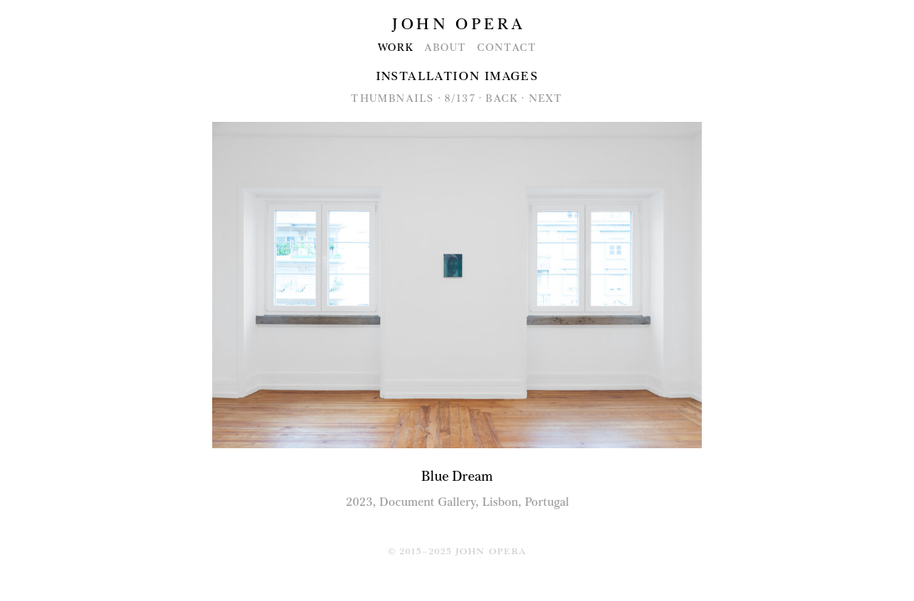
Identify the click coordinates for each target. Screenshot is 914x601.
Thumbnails (392, 98)
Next (546, 98)
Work (396, 47)
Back (501, 98)
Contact (506, 47)
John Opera (458, 24)
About (445, 47)
